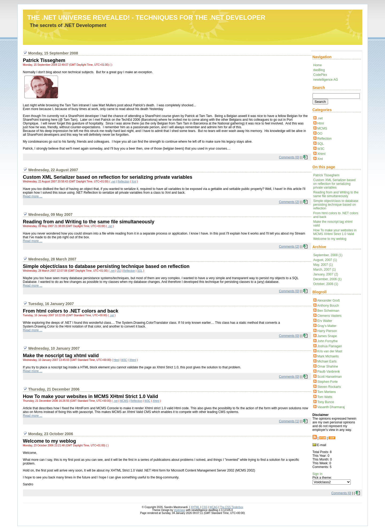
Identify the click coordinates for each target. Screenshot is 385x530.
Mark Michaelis (328, 356)
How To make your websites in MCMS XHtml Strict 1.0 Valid (335, 232)
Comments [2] (289, 202)
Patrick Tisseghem (326, 175)
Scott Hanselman (329, 377)
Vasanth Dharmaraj (331, 407)
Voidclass (179, 510)
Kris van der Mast (329, 351)
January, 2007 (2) (325, 274)
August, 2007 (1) (325, 260)
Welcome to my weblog (329, 239)
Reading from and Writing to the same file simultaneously (336, 194)
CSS (204, 507)
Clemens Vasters (329, 316)
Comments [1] (289, 421)
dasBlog (319, 70)
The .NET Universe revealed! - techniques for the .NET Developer (146, 17)
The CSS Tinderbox (231, 507)
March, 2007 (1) (324, 269)
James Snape (327, 336)
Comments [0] (289, 157)
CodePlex (320, 75)
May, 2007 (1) (323, 265)
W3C (321, 149)
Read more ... (33, 196)
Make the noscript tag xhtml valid (61, 355)
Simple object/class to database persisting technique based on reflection (336, 204)
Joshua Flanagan (329, 346)
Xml (320, 159)
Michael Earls (327, 361)
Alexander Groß (328, 300)
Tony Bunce (325, 402)
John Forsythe (327, 341)
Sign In (317, 474)
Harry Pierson (327, 331)
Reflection (324, 139)
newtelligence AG (325, 79)
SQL (320, 144)
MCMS (322, 128)
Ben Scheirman (328, 311)
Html (320, 123)
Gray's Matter (327, 326)
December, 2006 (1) (327, 279)
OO (319, 133)
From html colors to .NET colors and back (70, 311)
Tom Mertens (326, 392)
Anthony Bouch (328, 305)
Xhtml (321, 154)
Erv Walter (324, 321)
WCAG (213, 507)
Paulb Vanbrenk (328, 371)
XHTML (195, 507)
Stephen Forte (327, 382)
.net (320, 118)
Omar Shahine (327, 366)
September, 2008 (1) (327, 255)
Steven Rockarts (329, 387)
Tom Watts (324, 397)
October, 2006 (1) (325, 284)
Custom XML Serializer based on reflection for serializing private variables (334, 183)
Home (317, 65)
